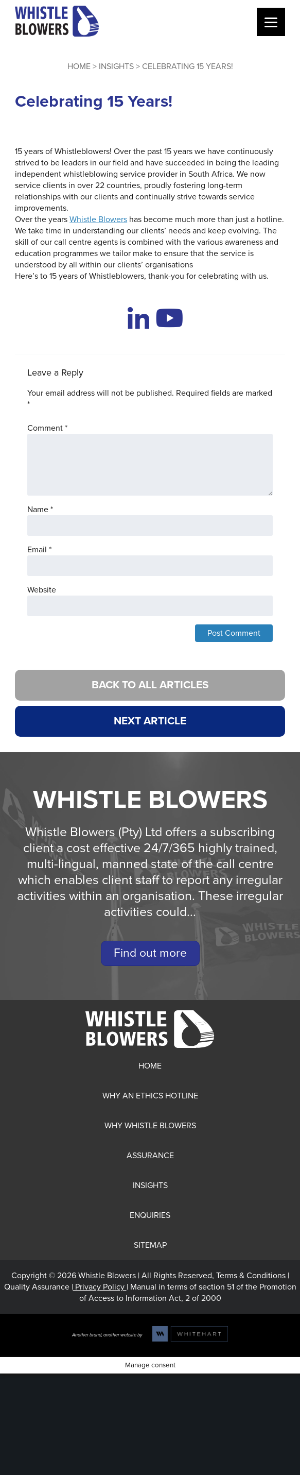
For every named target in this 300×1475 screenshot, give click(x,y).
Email (39, 550)
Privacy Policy (100, 1287)
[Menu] (271, 22)
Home (79, 66)
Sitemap (150, 1245)
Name (40, 509)
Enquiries (150, 1215)
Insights (116, 66)
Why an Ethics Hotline (150, 1096)
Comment (47, 428)
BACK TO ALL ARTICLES (150, 685)
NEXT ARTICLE (150, 721)
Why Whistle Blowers (150, 1126)
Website (41, 590)
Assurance (150, 1155)
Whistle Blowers (98, 219)
